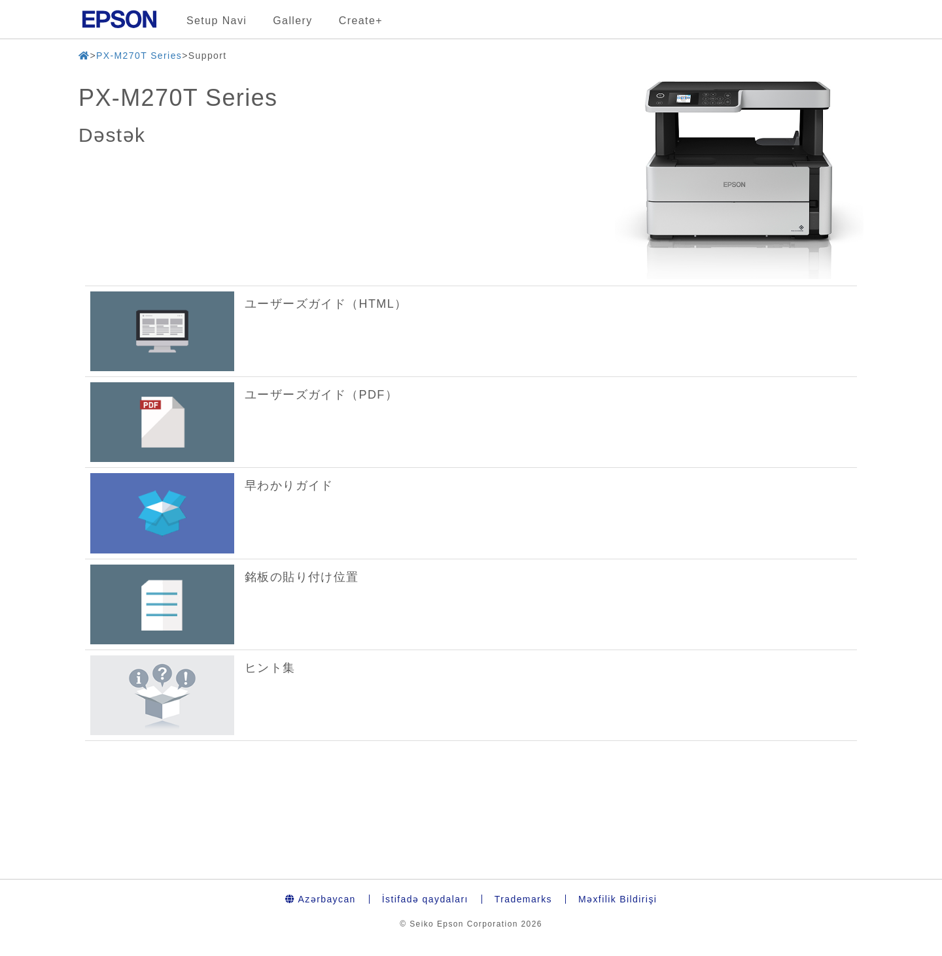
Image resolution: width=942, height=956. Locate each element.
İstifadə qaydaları (425, 899)
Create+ (361, 20)
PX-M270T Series (139, 55)
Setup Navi (216, 20)
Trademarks (523, 899)
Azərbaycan (320, 899)
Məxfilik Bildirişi (617, 899)
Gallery (292, 20)
